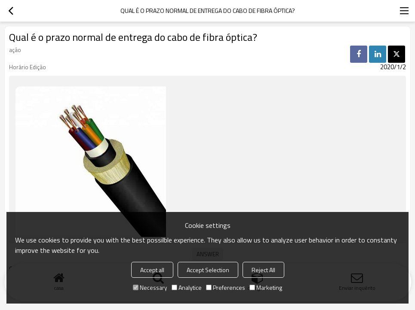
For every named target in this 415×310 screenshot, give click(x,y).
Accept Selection (208, 269)
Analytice (187, 287)
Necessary (150, 287)
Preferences (225, 287)
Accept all (152, 269)
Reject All (263, 269)
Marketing (265, 287)
